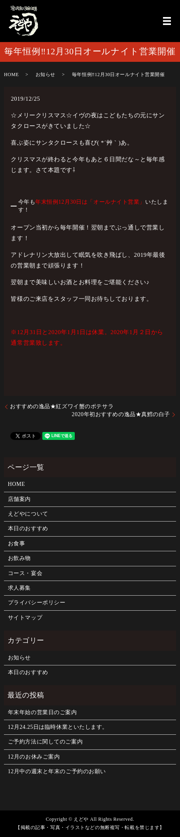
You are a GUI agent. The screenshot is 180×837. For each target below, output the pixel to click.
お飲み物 (19, 558)
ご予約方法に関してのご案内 (45, 742)
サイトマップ (25, 618)
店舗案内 (19, 499)
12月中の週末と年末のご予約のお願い (57, 771)
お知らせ (45, 74)
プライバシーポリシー (37, 603)
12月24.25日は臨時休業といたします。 (58, 727)
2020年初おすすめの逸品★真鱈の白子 (121, 414)
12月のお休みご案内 (34, 757)
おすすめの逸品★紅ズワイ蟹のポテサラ (62, 406)
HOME (11, 74)
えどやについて (28, 514)
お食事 (16, 544)
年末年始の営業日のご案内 (42, 712)
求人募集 (19, 588)
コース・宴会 (25, 573)
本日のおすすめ (28, 528)
